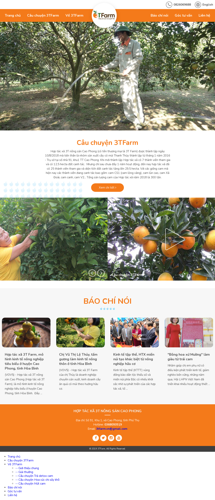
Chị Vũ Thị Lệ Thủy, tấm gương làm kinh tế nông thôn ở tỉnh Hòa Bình (78, 359)
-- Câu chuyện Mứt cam (30, 484)
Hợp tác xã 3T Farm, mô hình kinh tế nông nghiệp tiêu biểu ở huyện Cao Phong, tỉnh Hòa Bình (24, 361)
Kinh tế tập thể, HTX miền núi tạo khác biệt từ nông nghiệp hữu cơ (133, 359)
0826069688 (182, 5)
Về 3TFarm (74, 15)
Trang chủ (13, 15)
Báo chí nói (159, 15)
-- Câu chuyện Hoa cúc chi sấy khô (37, 480)
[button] (92, 273)
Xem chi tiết (107, 188)
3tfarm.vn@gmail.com (111, 429)
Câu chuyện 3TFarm (43, 15)
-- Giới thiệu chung (27, 468)
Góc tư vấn (183, 15)
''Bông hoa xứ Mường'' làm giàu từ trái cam (189, 356)
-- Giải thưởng (24, 472)
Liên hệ (204, 15)
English (207, 5)
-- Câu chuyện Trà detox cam (34, 476)
